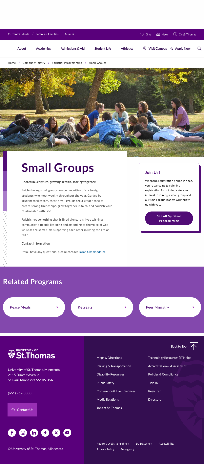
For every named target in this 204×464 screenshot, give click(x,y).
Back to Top (184, 346)
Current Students (18, 34)
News (165, 34)
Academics (43, 48)
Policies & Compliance (163, 374)
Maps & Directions (109, 357)
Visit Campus (158, 48)
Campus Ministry (34, 62)
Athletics (127, 48)
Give (148, 34)
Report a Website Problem (113, 443)
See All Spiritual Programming (169, 218)
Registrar (154, 391)
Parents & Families (46, 34)
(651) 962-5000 (19, 393)
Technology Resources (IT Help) (169, 357)
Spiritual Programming (67, 62)
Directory (154, 399)
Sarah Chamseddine (92, 251)
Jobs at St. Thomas (109, 408)
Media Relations (108, 399)
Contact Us (22, 410)
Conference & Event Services (116, 391)
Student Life (102, 48)
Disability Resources (110, 374)
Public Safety (105, 383)
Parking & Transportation (114, 366)
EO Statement (143, 443)
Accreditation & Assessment (167, 366)
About (21, 48)
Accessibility (166, 443)
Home (12, 62)
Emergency (127, 449)
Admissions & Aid (73, 48)
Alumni (69, 34)
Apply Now (182, 48)
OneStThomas (187, 34)
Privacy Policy (105, 449)
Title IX (153, 383)
